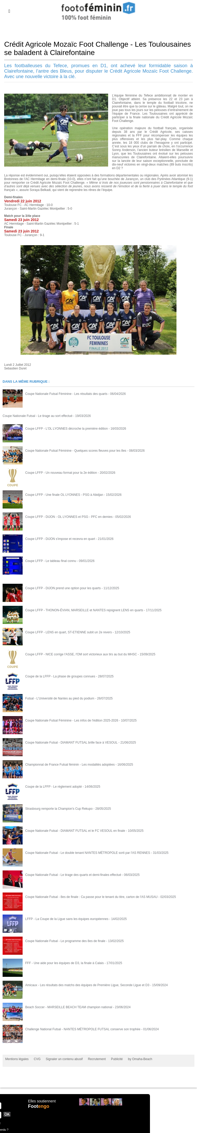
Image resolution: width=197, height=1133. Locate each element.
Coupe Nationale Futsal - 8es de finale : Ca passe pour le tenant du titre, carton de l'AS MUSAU (91, 896)
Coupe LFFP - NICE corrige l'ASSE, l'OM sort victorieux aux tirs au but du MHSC (81, 654)
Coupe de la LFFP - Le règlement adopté (53, 786)
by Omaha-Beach (140, 1059)
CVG (37, 1059)
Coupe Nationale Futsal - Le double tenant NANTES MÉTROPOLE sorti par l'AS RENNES (87, 852)
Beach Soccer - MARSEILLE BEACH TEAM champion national (68, 1007)
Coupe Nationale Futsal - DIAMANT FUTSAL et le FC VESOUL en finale (75, 830)
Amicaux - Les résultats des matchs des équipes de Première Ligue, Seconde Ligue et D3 (87, 985)
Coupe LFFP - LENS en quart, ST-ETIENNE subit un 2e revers (68, 632)
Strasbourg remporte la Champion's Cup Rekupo (59, 808)
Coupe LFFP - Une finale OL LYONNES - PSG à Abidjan (64, 494)
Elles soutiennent (42, 1101)
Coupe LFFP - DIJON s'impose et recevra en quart (60, 538)
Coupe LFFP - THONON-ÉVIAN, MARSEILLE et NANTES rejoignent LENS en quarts (84, 610)
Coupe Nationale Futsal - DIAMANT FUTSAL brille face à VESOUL (71, 742)
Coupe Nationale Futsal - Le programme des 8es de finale (65, 941)
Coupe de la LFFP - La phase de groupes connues (60, 676)
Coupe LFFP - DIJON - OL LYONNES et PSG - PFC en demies (69, 516)
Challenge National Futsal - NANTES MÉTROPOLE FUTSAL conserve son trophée (82, 1029)
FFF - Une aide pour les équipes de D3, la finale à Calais (64, 963)
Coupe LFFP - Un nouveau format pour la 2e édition (61, 472)
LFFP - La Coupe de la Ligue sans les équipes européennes (66, 919)
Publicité (117, 1059)
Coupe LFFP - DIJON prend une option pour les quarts (63, 588)
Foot (38, 1106)
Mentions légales (17, 1059)
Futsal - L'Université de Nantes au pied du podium (59, 698)
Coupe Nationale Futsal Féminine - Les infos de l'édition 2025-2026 (71, 720)
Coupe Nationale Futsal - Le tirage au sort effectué (38, 415)
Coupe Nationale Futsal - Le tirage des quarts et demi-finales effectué (73, 874)
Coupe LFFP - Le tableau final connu (50, 560)
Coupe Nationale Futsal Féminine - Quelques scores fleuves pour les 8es (75, 450)
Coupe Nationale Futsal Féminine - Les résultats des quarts (66, 393)
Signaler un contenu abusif (64, 1059)
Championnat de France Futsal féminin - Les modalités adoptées (70, 764)
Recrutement (97, 1059)
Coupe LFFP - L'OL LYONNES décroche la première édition (66, 428)
